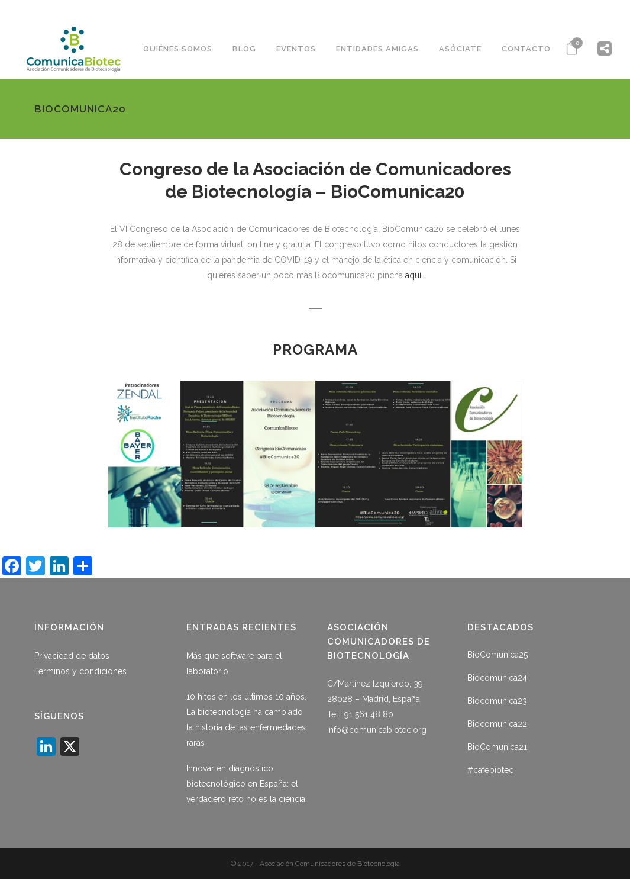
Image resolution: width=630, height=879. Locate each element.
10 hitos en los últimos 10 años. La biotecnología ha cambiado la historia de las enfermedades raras (246, 720)
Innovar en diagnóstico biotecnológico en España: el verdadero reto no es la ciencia (245, 784)
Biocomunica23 (497, 701)
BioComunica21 (497, 747)
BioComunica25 (497, 654)
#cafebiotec (490, 770)
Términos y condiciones (80, 671)
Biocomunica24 (497, 677)
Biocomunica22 (497, 724)
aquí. (414, 275)
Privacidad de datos (71, 656)
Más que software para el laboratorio (234, 663)
